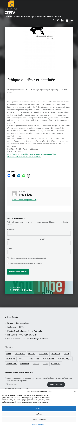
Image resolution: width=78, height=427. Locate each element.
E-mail (42, 239)
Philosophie (34, 359)
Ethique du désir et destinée (18, 323)
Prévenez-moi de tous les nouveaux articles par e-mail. (26, 263)
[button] (75, 391)
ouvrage (21, 359)
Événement (55, 364)
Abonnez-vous (56, 385)
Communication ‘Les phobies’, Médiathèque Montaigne (27, 339)
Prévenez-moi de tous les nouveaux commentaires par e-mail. (28, 258)
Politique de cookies (38, 424)
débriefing (43, 354)
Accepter (39, 408)
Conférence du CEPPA (15, 327)
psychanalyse (48, 359)
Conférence (20, 354)
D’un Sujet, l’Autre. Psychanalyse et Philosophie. (25, 331)
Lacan (66, 354)
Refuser (39, 414)
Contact (31, 354)
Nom (9, 239)
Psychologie (55, 90)
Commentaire (11, 229)
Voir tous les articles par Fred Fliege (25, 200)
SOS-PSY (36, 364)
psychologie (11, 364)
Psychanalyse (45, 90)
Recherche (24, 364)
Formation (55, 354)
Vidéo (45, 364)
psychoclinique (64, 359)
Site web (9, 248)
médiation (10, 359)
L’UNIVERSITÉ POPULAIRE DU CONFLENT (22, 335)
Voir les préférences (39, 420)
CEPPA (10, 13)
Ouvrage (36, 90)
